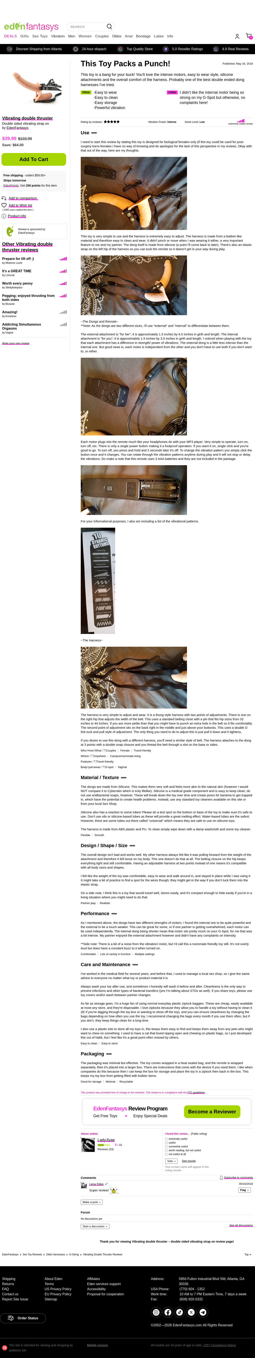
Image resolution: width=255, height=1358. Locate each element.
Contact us (10, 1294)
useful (172, 1142)
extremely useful (178, 1138)
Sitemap (51, 1299)
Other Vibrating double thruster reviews (27, 246)
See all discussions (241, 1225)
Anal (129, 36)
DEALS (10, 36)
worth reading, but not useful (185, 1150)
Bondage (143, 36)
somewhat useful (178, 1146)
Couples (102, 36)
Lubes (159, 36)
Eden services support (104, 1284)
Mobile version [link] (97, 1345)
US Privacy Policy (58, 1289)
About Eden (53, 1279)
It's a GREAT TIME (16, 271)
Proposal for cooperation (105, 1294)
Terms (49, 1284)
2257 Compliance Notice (219, 1345)
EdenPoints (11, 185)
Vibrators (58, 36)
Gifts (24, 36)
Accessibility (96, 1289)
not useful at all (177, 1154)
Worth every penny (17, 283)
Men (71, 36)
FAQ (5, 1289)
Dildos (116, 36)
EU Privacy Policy (58, 1294)
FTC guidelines (196, 1092)
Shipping (8, 1279)
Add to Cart (33, 159)
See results (189, 1160)
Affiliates (93, 1279)
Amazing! (9, 312)
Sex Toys (40, 36)
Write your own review (15, 343)
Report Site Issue (15, 1299)
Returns (8, 1284)
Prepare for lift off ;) (18, 259)
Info (170, 36)
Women (85, 36)
